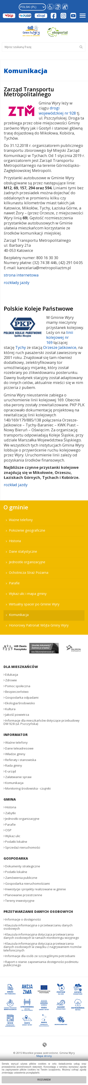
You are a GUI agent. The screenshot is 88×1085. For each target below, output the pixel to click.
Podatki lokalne (16, 841)
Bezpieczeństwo (17, 692)
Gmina (10, 799)
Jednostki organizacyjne (27, 562)
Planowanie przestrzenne (23, 895)
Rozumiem (44, 1079)
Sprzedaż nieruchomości (22, 847)
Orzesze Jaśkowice (59, 347)
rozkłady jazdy (16, 282)
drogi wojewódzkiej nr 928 (57, 110)
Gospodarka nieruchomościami (27, 883)
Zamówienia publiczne (21, 878)
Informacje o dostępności (23, 919)
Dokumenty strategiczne (22, 866)
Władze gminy (15, 754)
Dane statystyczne (23, 551)
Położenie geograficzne (27, 530)
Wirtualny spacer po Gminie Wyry (34, 604)
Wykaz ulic (12, 836)
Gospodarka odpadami (21, 697)
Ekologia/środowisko (20, 703)
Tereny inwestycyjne (19, 901)
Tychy (20, 347)
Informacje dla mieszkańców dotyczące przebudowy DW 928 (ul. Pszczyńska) (42, 722)
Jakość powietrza (17, 714)
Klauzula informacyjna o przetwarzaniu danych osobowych (38, 927)
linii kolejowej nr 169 (59, 337)
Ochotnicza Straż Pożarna (28, 572)
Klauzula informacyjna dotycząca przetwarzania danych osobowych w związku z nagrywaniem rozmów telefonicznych (42, 946)
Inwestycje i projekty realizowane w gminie (35, 889)
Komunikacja (19, 614)
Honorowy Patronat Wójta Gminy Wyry (39, 625)
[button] (65, 7)
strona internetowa (21, 275)
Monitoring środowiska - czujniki (28, 788)
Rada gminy (13, 765)
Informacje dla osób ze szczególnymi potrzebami (40, 956)
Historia (15, 541)
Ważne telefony (21, 520)
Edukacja (11, 674)
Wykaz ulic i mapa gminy (27, 593)
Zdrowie (11, 680)
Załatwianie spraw (18, 777)
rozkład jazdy (15, 484)
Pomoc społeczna (17, 686)
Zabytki (10, 813)
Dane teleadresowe (19, 748)
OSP (8, 830)
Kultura (10, 709)
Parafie (14, 583)
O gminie (16, 507)
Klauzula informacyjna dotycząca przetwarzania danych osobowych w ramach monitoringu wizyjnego (41, 936)
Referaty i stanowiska (20, 760)
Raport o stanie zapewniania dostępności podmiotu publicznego (41, 963)
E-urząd (10, 771)
